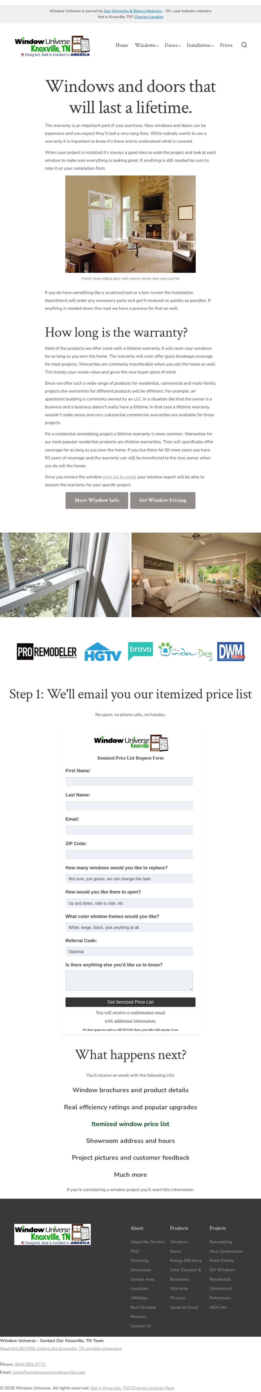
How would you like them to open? (103, 892)
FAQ (134, 1251)
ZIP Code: (76, 843)
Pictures (177, 1298)
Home (122, 45)
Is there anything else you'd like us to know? (114, 964)
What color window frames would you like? (112, 916)
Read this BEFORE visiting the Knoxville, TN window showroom (61, 1349)
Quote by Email (184, 1307)
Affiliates (139, 1298)
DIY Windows (222, 1270)
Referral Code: (81, 940)
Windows (147, 45)
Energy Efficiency (186, 1260)
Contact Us (140, 1326)
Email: (72, 819)
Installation (200, 45)
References (220, 1298)
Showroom (140, 1270)
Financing (139, 1260)
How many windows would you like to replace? (117, 867)
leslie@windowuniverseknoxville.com (49, 1372)
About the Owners (147, 1242)
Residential (220, 1279)
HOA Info (218, 1307)
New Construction (226, 1251)
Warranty (179, 1288)
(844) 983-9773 (30, 1364)
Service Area (142, 1279)
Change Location (148, 16)
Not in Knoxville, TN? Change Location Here (132, 1388)
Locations (139, 1288)
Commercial (221, 1288)
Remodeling (221, 1242)
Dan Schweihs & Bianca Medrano (133, 10)
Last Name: (78, 795)
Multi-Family (221, 1260)
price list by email (119, 477)
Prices (226, 45)
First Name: (78, 770)
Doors (173, 45)
